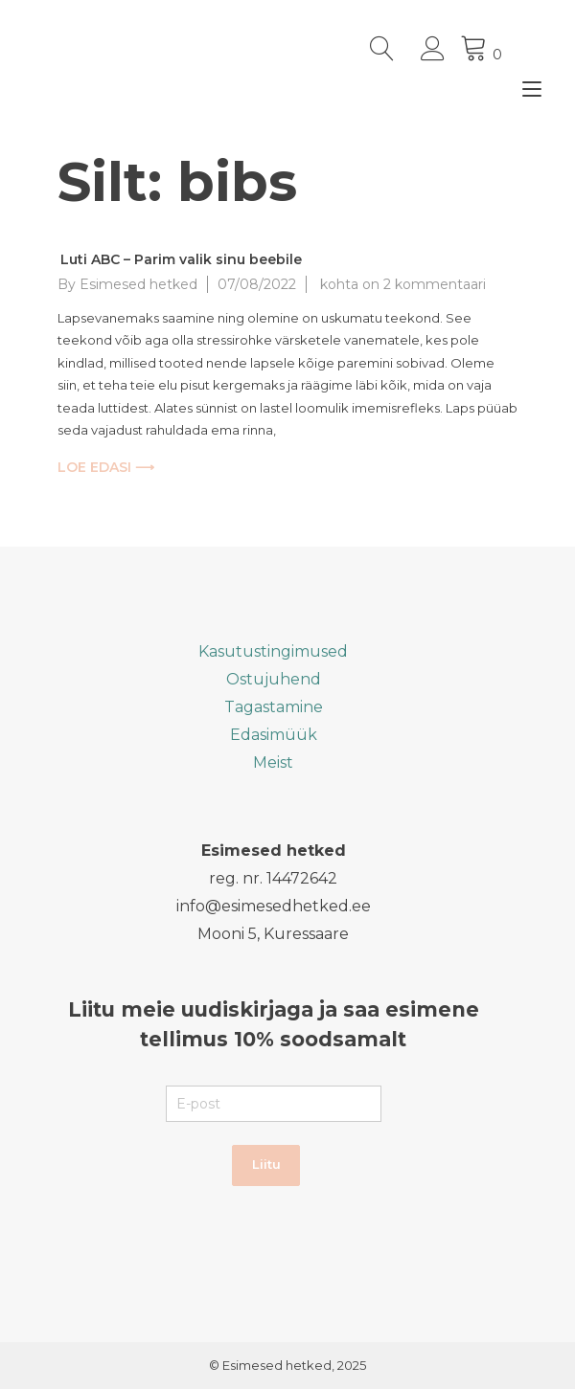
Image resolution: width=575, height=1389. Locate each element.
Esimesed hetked (138, 284)
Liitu (266, 1164)
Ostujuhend (273, 679)
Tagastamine (273, 707)
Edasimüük (273, 735)
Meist (273, 762)
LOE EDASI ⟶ (106, 467)
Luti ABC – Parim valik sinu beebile (181, 259)
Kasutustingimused (273, 651)
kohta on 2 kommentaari (401, 284)
